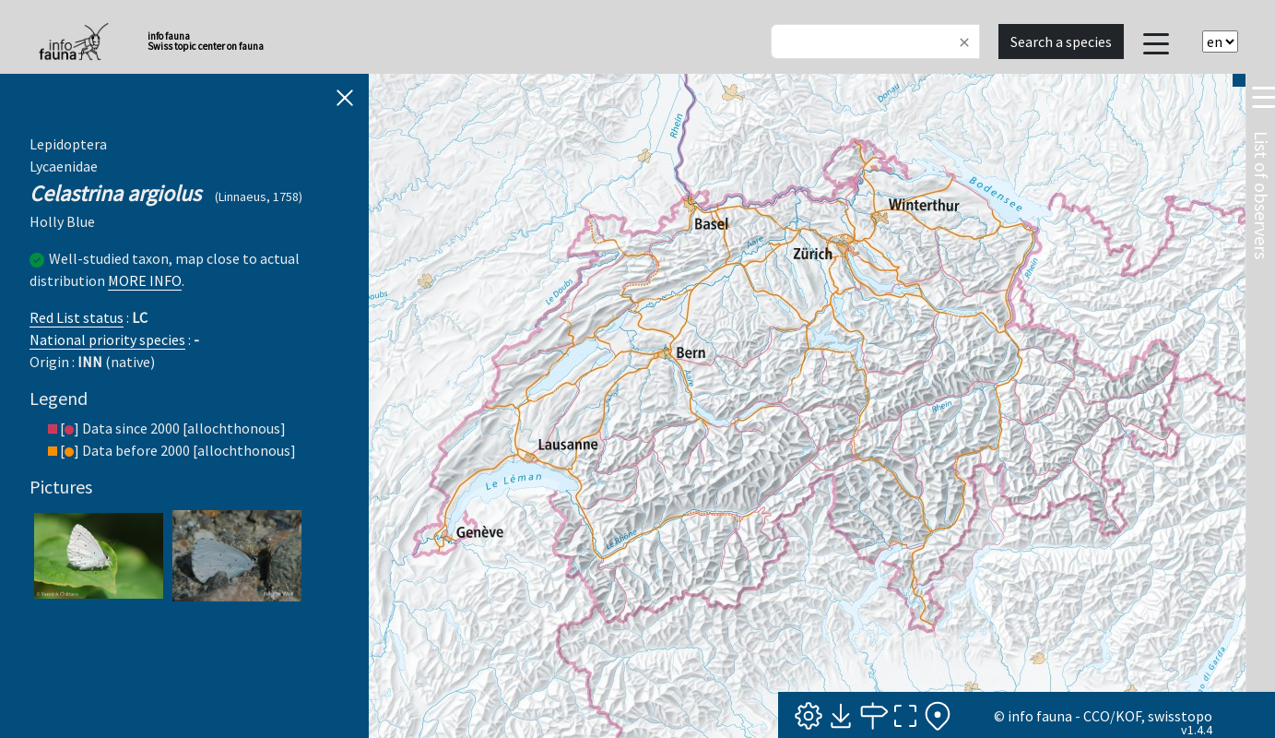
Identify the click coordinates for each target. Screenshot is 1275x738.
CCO (1096, 716)
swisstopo (1180, 716)
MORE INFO (145, 280)
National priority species (107, 339)
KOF (1128, 716)
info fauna (1040, 716)
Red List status (77, 317)
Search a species (1061, 41)
